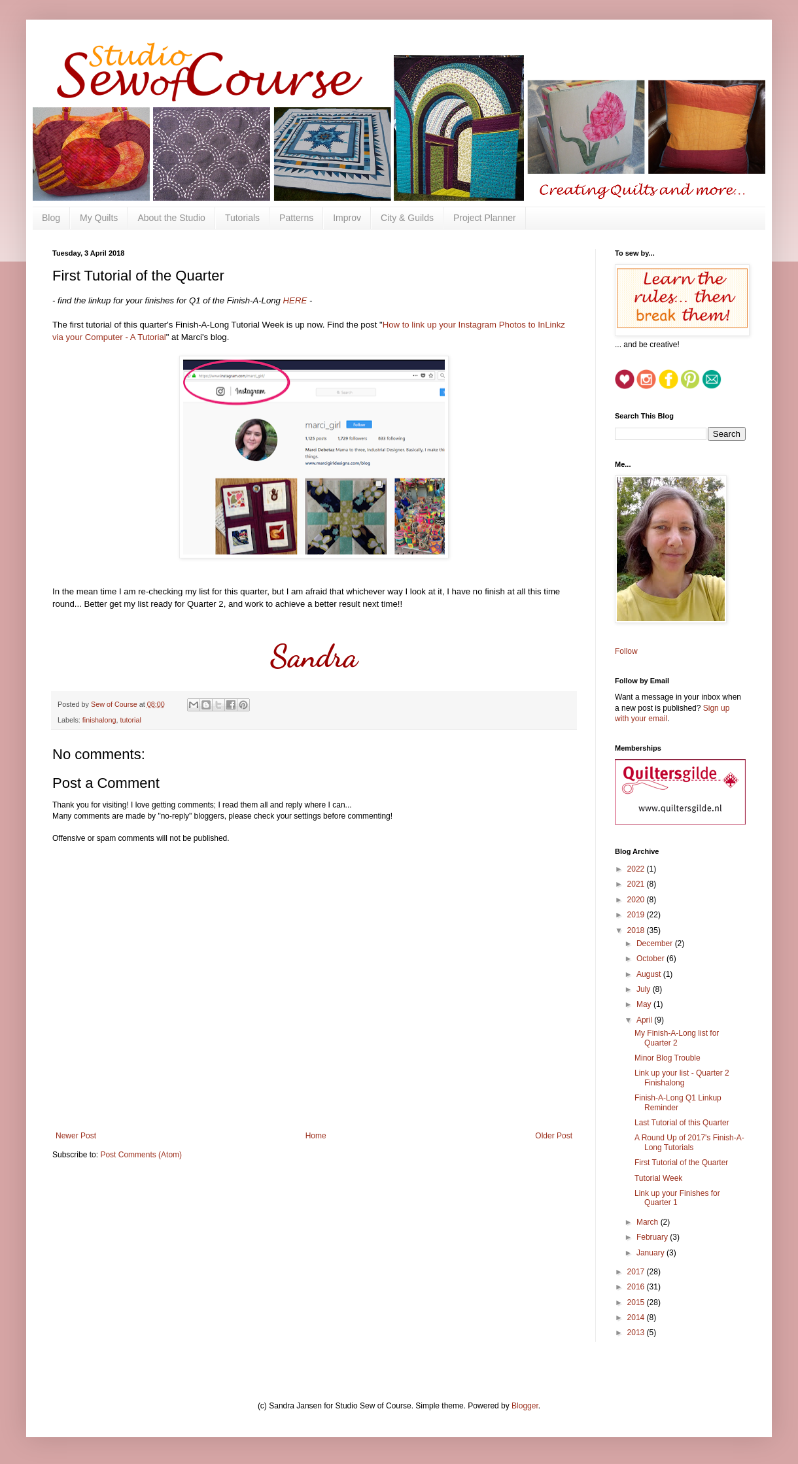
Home (315, 1135)
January (651, 1252)
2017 (637, 1271)
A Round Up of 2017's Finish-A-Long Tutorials (689, 1142)
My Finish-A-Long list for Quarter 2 (676, 1038)
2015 (637, 1302)
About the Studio (171, 218)
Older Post (553, 1135)
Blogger (525, 1405)
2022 (637, 869)
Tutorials (242, 218)
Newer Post (76, 1135)
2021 (637, 884)
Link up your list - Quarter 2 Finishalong (681, 1077)
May (644, 1004)
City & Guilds (407, 218)
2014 (637, 1317)
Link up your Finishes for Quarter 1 (677, 1198)
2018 (637, 930)
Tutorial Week (658, 1178)
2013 (637, 1332)
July (644, 989)
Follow (626, 651)
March (648, 1222)
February (653, 1237)
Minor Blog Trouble (667, 1058)
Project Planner (484, 218)
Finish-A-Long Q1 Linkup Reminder (677, 1102)
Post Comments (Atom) (141, 1154)
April (645, 1020)
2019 (637, 914)
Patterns (296, 218)
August (649, 974)
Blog (51, 218)
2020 (637, 899)
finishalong (99, 720)
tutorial (130, 720)
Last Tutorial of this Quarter (681, 1122)
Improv (347, 218)
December (655, 943)
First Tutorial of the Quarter (681, 1162)
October (651, 958)
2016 (637, 1286)
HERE (296, 300)
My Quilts (99, 218)
